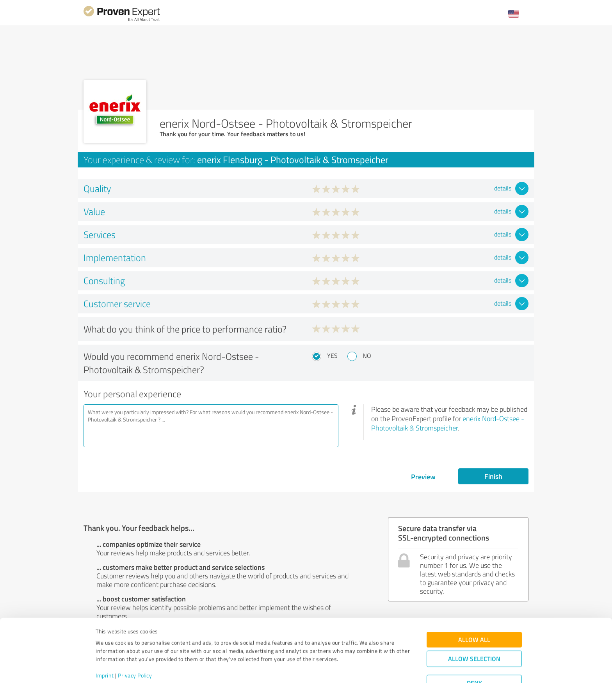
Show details (355, 668)
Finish (493, 476)
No (367, 355)
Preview (423, 476)
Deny (474, 653)
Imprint (105, 646)
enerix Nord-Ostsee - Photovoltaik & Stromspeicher (447, 423)
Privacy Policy (135, 646)
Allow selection (474, 629)
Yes (332, 355)
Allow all (474, 610)
